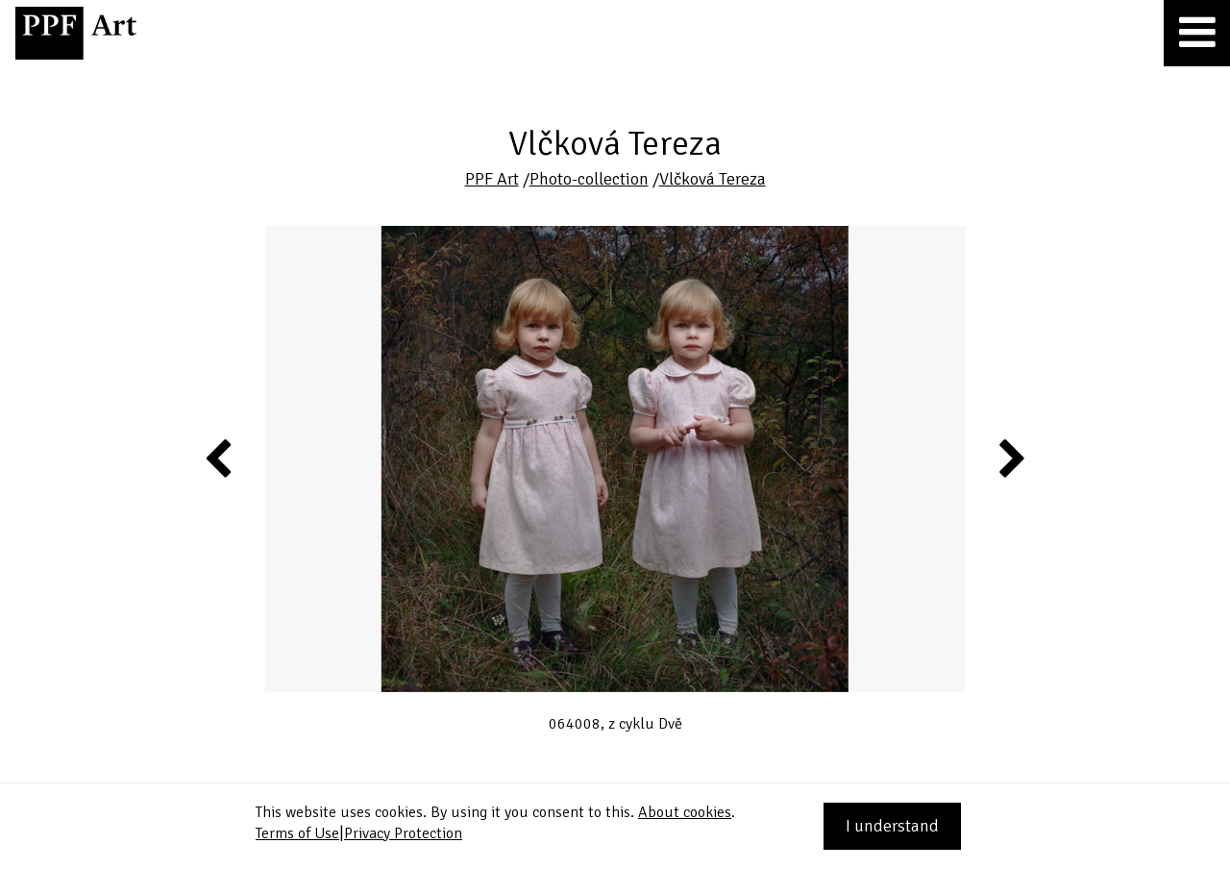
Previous (219, 457)
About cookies (684, 812)
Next (1010, 457)
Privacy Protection (403, 833)
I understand (892, 825)
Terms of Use (297, 833)
